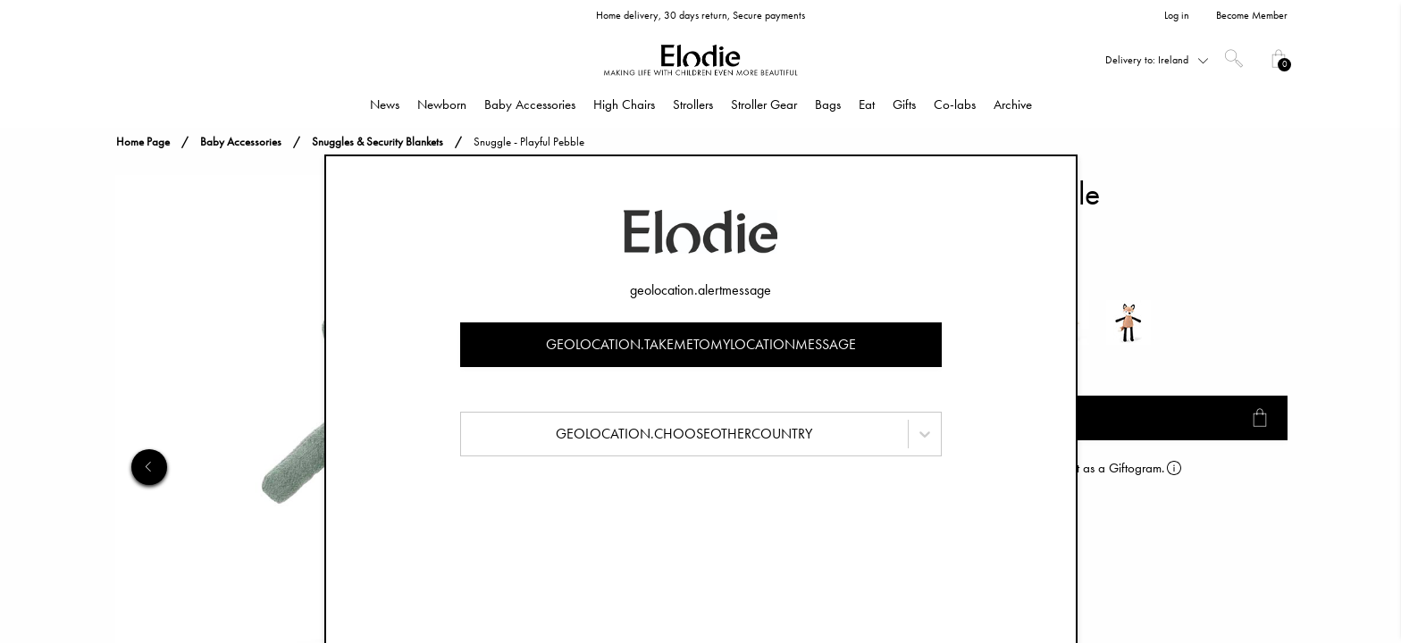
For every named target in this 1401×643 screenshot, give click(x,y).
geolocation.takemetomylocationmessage (701, 344)
